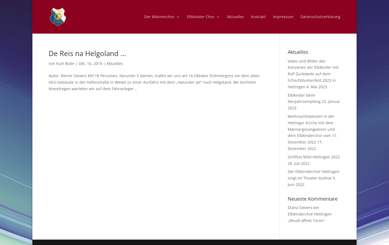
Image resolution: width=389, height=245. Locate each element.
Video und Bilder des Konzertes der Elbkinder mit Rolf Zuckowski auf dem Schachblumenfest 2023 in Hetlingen (313, 73)
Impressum (283, 17)
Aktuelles (235, 17)
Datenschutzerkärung (320, 17)
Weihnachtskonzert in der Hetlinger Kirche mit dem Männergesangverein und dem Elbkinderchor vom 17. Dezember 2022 (312, 129)
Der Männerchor (159, 17)
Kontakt (258, 17)
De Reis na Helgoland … (87, 53)
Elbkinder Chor (200, 17)
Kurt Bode (65, 63)
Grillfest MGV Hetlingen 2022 (314, 156)
